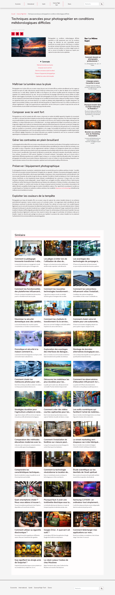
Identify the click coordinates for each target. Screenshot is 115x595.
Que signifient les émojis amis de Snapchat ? (28, 561)
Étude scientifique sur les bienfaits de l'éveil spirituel (85, 471)
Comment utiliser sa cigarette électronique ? (28, 531)
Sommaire (46, 61)
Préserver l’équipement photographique (45, 73)
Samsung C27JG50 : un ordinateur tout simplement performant (85, 502)
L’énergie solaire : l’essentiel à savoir (93, 82)
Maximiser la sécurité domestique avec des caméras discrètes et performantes (28, 321)
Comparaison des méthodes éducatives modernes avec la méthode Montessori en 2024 (28, 442)
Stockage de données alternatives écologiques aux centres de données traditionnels (86, 353)
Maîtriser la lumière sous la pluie (45, 65)
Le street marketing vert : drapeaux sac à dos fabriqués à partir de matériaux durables (86, 443)
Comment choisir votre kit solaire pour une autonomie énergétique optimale (85, 321)
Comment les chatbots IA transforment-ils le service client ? (55, 321)
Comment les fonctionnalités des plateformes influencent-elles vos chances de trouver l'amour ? (28, 293)
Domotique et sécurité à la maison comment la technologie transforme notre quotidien (28, 353)
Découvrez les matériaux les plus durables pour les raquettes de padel (56, 382)
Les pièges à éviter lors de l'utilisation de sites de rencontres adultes (55, 261)
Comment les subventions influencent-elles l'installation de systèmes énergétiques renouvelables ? (86, 293)
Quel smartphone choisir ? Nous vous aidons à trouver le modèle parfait (28, 502)
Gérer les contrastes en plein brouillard (45, 70)
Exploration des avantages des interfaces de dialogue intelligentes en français (56, 352)
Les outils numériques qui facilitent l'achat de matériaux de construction (86, 412)
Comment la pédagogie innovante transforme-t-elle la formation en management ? (28, 263)
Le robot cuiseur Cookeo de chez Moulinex (56, 561)
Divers (69, 4)
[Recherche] (91, 4)
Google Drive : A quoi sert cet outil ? (57, 531)
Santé (43, 4)
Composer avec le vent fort (45, 68)
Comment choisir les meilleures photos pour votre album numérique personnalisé (28, 383)
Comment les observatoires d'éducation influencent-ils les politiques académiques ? (86, 382)
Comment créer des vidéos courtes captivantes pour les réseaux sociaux (56, 412)
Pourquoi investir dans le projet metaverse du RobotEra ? (93, 107)
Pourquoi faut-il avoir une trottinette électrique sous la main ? (56, 502)
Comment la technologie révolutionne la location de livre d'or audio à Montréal (56, 472)
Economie (17, 4)
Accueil (13, 14)
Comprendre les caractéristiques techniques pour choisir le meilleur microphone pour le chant (27, 473)
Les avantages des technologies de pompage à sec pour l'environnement (85, 261)
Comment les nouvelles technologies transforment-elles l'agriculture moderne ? (57, 291)
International (31, 4)
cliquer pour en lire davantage (63, 188)
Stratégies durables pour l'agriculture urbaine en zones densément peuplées (28, 412)
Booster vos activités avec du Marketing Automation (93, 134)
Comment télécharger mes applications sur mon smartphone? (85, 532)
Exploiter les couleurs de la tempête (45, 76)
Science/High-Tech (56, 4)
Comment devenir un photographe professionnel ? (93, 59)
